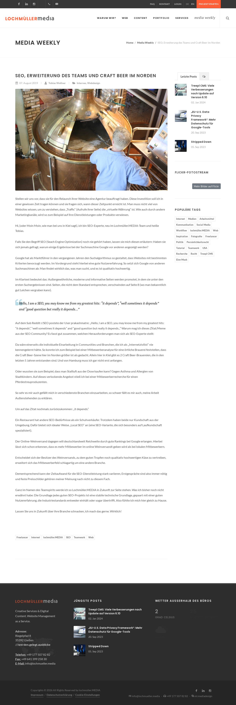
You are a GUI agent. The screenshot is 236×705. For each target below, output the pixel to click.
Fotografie (196, 235)
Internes (81, 82)
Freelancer (22, 536)
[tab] (189, 75)
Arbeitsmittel (207, 218)
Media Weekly (145, 41)
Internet (35, 536)
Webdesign (93, 82)
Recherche (181, 252)
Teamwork (79, 536)
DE (187, 4)
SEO (68, 536)
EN (192, 4)
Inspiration (182, 235)
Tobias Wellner (55, 82)
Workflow (181, 229)
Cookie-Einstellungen (87, 694)
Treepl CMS (206, 252)
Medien (192, 218)
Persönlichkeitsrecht (198, 241)
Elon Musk (181, 258)
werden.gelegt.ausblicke (34, 644)
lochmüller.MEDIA (53, 536)
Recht (194, 252)
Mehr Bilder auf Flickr (206, 185)
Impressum (37, 694)
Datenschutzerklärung (59, 694)
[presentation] (204, 75)
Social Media (203, 224)
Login (177, 4)
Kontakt (164, 4)
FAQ (152, 4)
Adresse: (21, 630)
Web (91, 536)
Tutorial (180, 247)
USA (204, 247)
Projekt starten (209, 4)
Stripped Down (201, 141)
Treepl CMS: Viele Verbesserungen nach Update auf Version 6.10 (202, 90)
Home (129, 41)
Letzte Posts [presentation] (189, 75)
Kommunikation (184, 224)
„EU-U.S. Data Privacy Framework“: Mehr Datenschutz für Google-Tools (203, 119)
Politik (179, 241)
